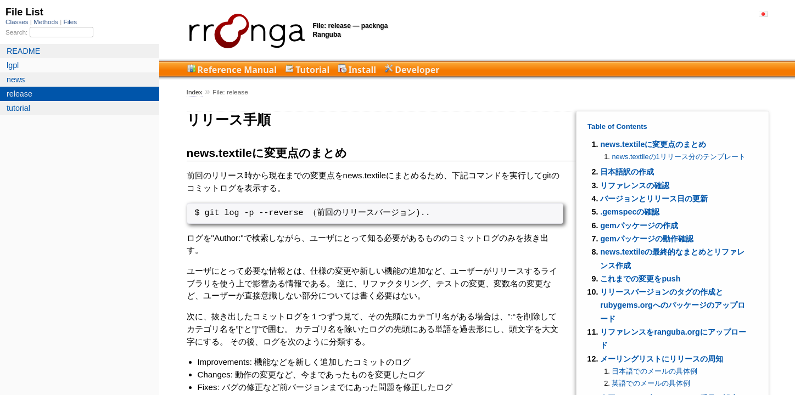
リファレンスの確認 (634, 185)
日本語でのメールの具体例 (654, 371)
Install (362, 70)
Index (195, 92)
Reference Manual (237, 70)
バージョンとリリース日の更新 (654, 198)
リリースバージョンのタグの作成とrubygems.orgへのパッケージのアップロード (672, 305)
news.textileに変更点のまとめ (653, 144)
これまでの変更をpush (640, 278)
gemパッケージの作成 (639, 225)
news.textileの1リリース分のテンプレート (678, 157)
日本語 (763, 14)
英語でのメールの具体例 (651, 383)
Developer (417, 70)
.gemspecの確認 (629, 211)
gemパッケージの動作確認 (646, 238)
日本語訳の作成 (627, 171)
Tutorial (312, 70)
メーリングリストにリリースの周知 (661, 358)
